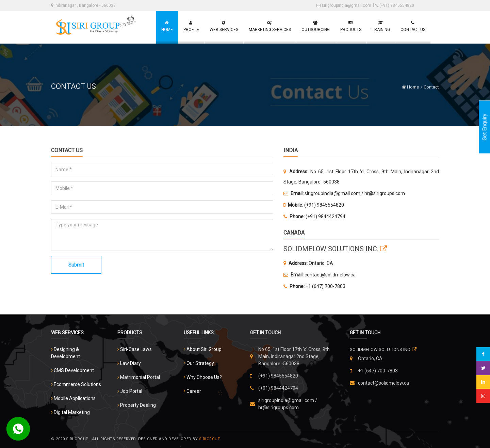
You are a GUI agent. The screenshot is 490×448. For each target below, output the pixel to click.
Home (410, 87)
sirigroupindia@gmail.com (343, 5)
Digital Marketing (72, 412)
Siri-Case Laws (136, 349)
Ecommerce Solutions (77, 384)
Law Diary (130, 363)
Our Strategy (200, 363)
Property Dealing (138, 405)
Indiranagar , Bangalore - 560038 (83, 5)
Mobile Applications (75, 398)
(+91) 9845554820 (394, 5)
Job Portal (131, 391)
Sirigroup (210, 439)
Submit (76, 265)
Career (193, 391)
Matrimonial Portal (140, 377)
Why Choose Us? (204, 377)
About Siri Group (204, 349)
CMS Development (74, 370)
